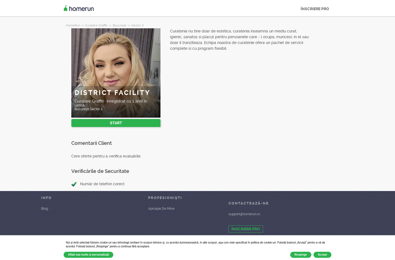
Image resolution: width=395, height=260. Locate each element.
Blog (44, 209)
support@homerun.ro (244, 214)
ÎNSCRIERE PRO (315, 9)
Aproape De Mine (161, 209)
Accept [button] (322, 254)
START (116, 123)
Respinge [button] (301, 254)
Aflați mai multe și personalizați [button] (88, 254)
